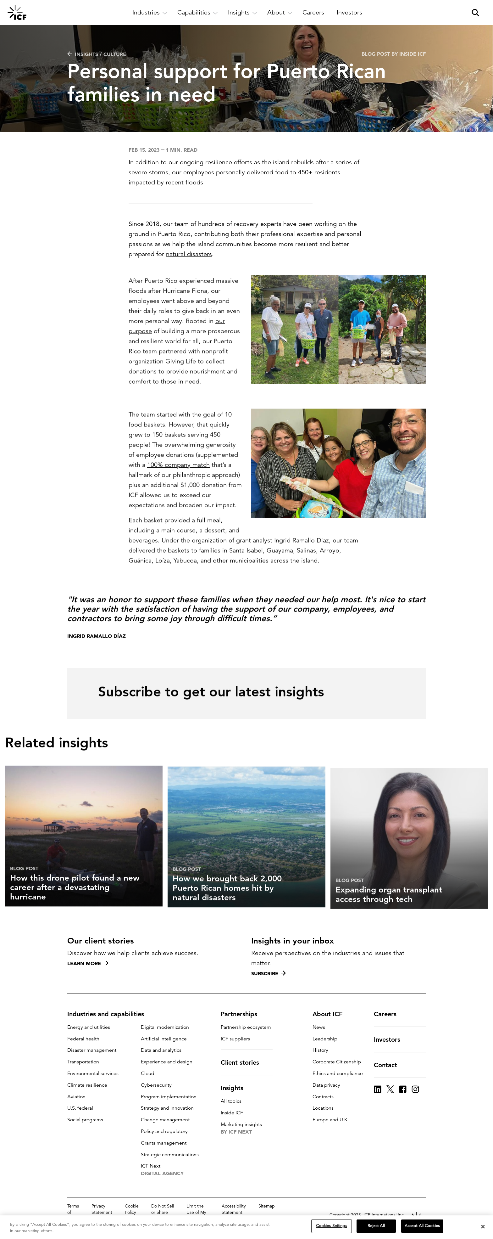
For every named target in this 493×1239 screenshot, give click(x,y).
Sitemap (266, 1206)
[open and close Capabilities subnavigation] (197, 13)
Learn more (87, 963)
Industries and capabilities (109, 1014)
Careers (389, 1014)
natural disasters (189, 254)
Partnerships (243, 1014)
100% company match (178, 488)
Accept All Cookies (422, 1226)
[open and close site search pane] (475, 13)
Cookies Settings (331, 1226)
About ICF (331, 1014)
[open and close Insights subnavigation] (242, 13)
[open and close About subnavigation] (279, 13)
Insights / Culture (96, 54)
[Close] (483, 1227)
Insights (236, 1088)
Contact (389, 1065)
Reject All (376, 1226)
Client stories (244, 1062)
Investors (391, 1039)
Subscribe (268, 973)
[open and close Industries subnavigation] (149, 13)
